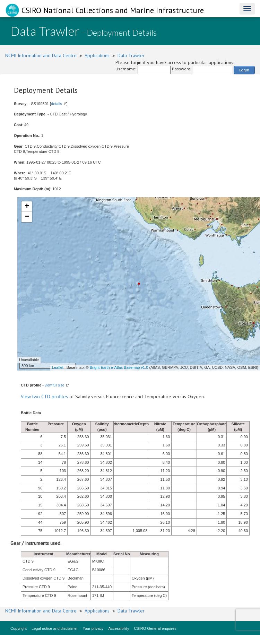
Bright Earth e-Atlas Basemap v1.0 (119, 367)
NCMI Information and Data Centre (41, 55)
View (26, 396)
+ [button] (27, 206)
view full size (54, 385)
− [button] (27, 217)
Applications (97, 55)
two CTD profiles (50, 396)
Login (244, 69)
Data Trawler (131, 55)
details (56, 104)
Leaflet (57, 367)
